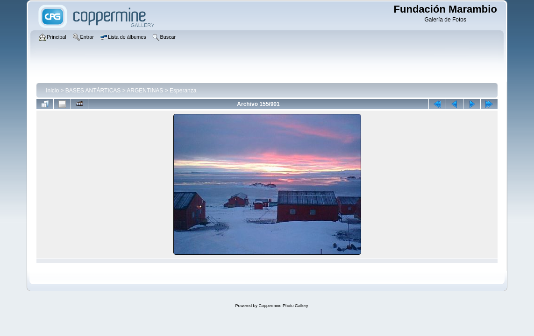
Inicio (52, 90)
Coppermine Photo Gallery (283, 305)
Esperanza (183, 90)
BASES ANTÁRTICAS (93, 90)
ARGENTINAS (145, 90)
